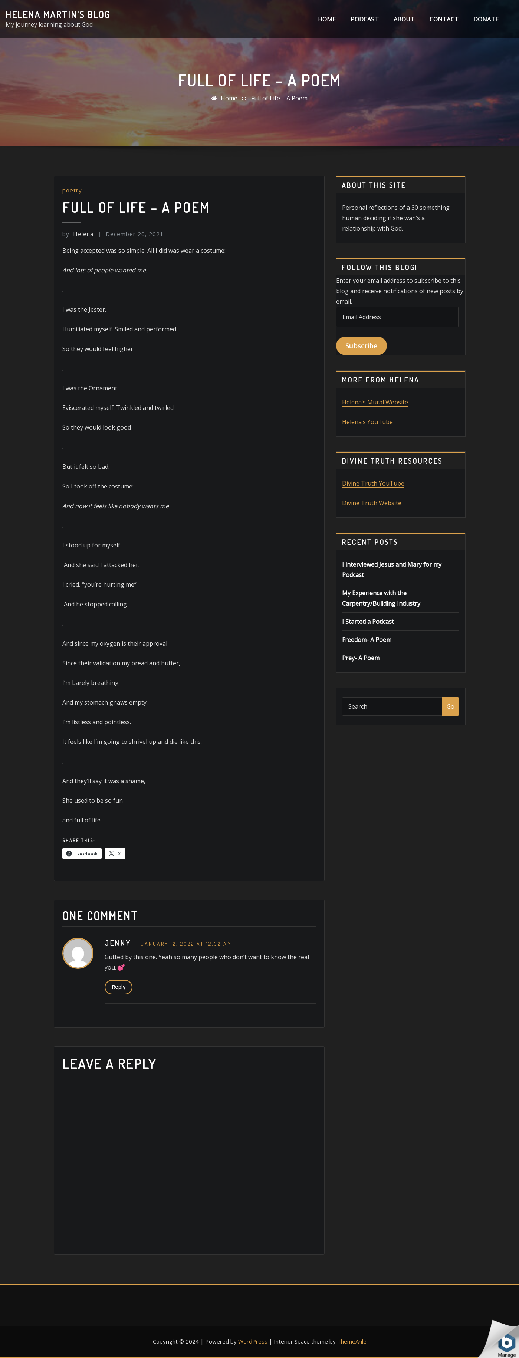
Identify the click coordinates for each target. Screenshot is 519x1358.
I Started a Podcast (368, 621)
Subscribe (361, 345)
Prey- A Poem (361, 658)
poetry (72, 190)
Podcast (364, 19)
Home (327, 19)
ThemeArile (352, 1341)
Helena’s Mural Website (375, 402)
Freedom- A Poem (366, 640)
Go (450, 706)
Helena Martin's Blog (58, 14)
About (404, 19)
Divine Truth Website (371, 503)
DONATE (486, 19)
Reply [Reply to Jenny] (119, 986)
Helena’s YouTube (367, 422)
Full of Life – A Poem (279, 98)
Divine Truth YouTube (373, 483)
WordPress (252, 1341)
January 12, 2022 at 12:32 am (186, 944)
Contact (444, 19)
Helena (77, 234)
